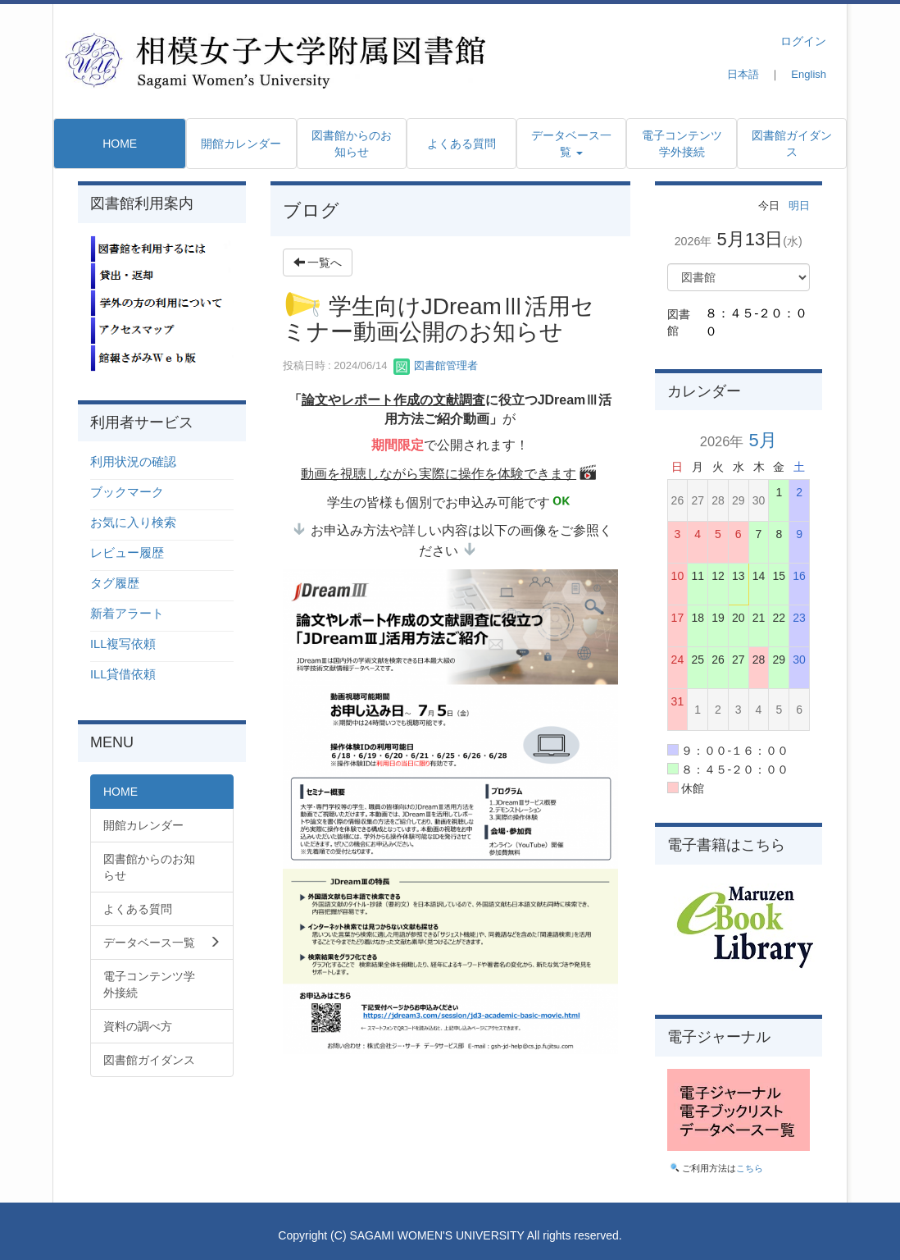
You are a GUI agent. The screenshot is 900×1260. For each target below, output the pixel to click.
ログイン (803, 41)
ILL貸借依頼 (123, 674)
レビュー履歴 (127, 552)
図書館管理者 (436, 365)
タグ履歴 (114, 583)
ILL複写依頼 (123, 644)
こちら (749, 1168)
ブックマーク (127, 492)
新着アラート (127, 613)
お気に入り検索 (133, 522)
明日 (799, 205)
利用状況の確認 (133, 461)
